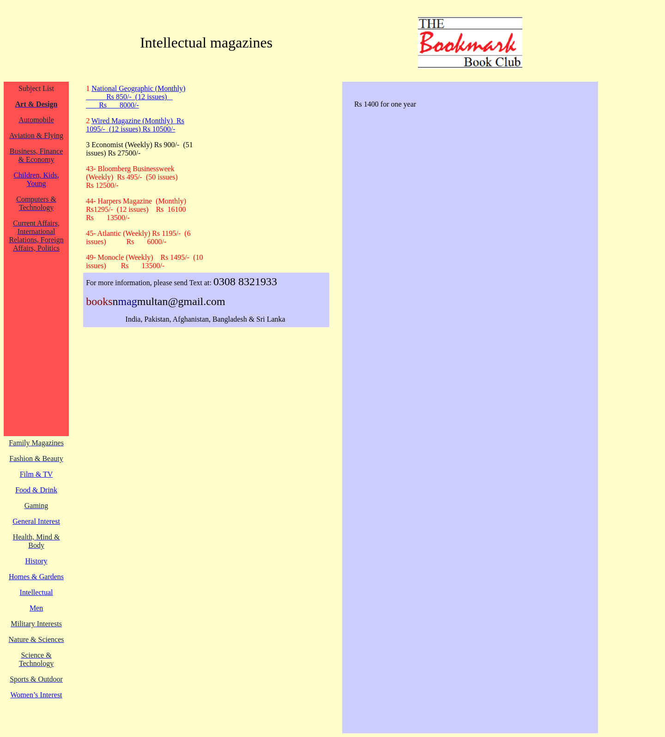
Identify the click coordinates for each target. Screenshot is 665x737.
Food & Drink (36, 490)
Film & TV (36, 474)
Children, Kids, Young (36, 179)
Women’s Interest (36, 695)
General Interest (36, 521)
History (36, 561)
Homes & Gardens (36, 577)
